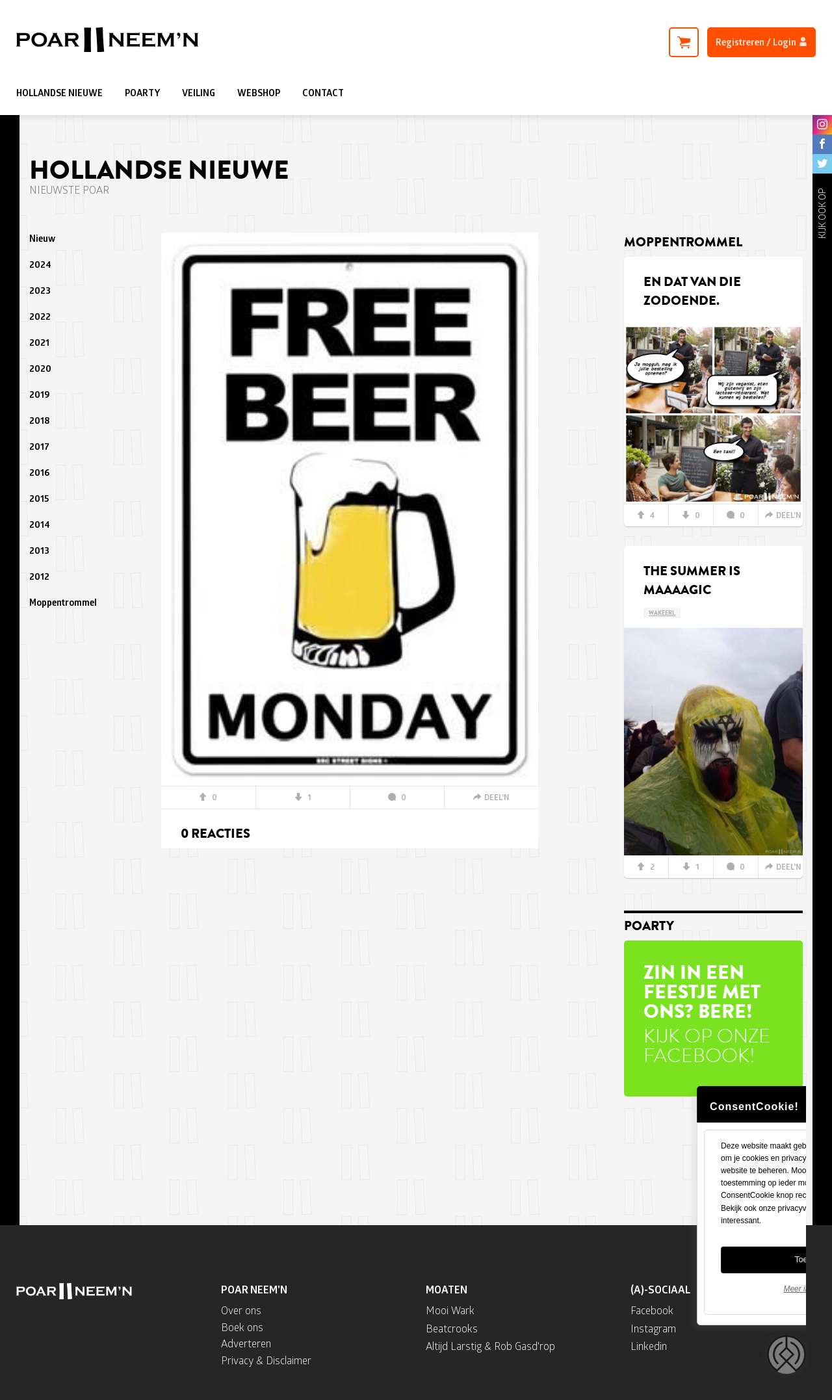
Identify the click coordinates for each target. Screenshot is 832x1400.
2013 (39, 550)
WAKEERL (662, 613)
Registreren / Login (761, 42)
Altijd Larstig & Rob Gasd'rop (490, 1346)
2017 (39, 446)
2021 (39, 342)
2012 (39, 576)
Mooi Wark (450, 1310)
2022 (40, 316)
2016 (39, 472)
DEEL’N (491, 797)
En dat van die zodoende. (692, 291)
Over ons (241, 1310)
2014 (39, 524)
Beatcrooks (452, 1328)
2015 (39, 498)
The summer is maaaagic (692, 580)
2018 (39, 420)
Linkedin (648, 1346)
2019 (39, 394)
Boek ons (242, 1327)
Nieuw (42, 238)
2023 (40, 290)
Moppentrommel (63, 602)
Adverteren (246, 1343)
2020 (40, 368)
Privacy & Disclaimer (266, 1360)
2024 (40, 264)
